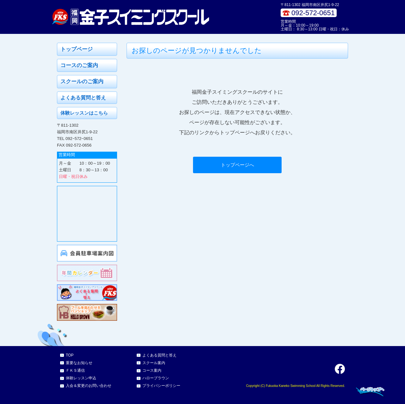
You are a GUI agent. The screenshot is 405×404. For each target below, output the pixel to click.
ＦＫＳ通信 (75, 370)
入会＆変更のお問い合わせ (88, 385)
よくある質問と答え (83, 97)
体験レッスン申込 (81, 378)
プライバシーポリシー (161, 385)
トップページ (76, 49)
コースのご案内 (79, 65)
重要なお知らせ (79, 363)
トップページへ (237, 164)
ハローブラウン (155, 378)
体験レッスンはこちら (84, 113)
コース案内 (151, 370)
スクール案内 (153, 363)
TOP (69, 355)
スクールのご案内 (81, 82)
